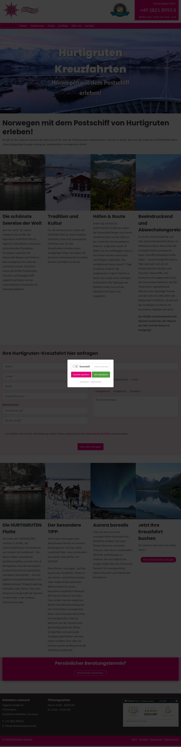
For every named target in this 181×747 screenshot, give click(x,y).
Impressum (84, 381)
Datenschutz (96, 381)
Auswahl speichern (81, 374)
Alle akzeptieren (101, 374)
